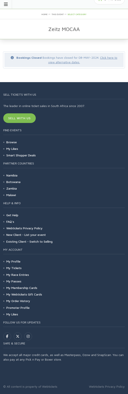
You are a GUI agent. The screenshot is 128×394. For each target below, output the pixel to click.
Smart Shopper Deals (21, 155)
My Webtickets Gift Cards (24, 294)
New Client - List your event (26, 235)
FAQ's (10, 221)
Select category (77, 14)
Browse (11, 142)
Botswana (13, 182)
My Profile (13, 261)
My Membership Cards (21, 288)
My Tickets (14, 268)
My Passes (13, 281)
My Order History (18, 301)
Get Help (12, 215)
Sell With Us (19, 118)
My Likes (12, 148)
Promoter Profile (18, 307)
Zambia (11, 188)
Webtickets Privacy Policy (24, 228)
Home (44, 14)
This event (58, 14)
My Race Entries (17, 274)
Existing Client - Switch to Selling (29, 241)
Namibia (11, 175)
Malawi (11, 195)
